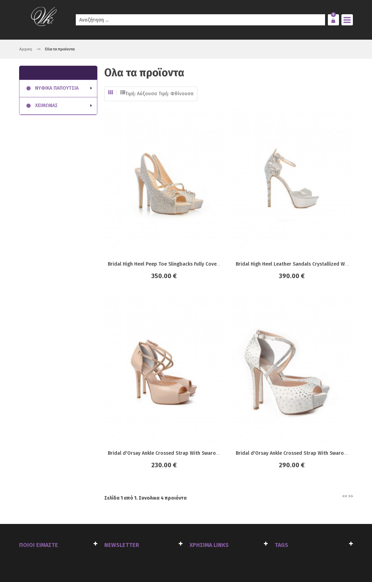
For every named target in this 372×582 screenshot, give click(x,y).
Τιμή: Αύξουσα (141, 94)
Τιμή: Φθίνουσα (176, 94)
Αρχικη (25, 49)
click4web (98, 561)
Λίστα (122, 92)
